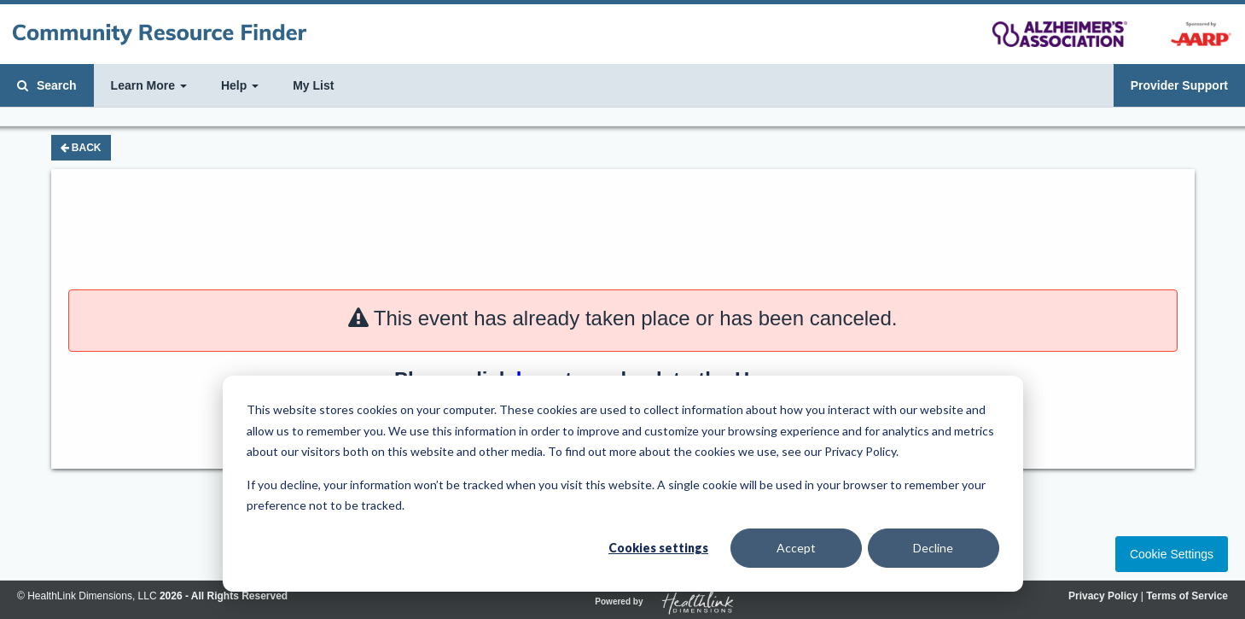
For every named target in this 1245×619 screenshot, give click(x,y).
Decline (933, 547)
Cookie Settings (1171, 554)
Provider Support (1179, 85)
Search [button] (47, 85)
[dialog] (623, 484)
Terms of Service (1187, 596)
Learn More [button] (149, 85)
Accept (796, 547)
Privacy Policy (1102, 596)
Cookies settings (658, 547)
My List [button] (313, 85)
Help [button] (240, 85)
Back (81, 148)
